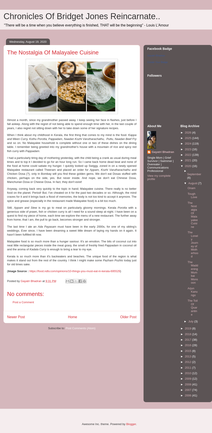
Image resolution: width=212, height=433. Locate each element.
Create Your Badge (157, 62)
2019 (188, 328)
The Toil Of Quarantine (192, 307)
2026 (188, 132)
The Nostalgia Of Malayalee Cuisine (192, 215)
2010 (188, 373)
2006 (188, 395)
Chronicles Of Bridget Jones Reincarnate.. (82, 16)
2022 (188, 154)
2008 (188, 384)
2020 (188, 166)
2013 (188, 356)
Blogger (131, 424)
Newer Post (16, 317)
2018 (188, 334)
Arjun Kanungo (192, 292)
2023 (188, 149)
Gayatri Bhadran (156, 55)
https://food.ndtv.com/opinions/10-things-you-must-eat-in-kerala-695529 (74, 271)
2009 (188, 378)
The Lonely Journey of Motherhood (192, 244)
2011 (188, 367)
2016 (188, 345)
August (193, 183)
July (191, 321)
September (194, 174)
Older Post (128, 317)
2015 (188, 351)
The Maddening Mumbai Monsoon (192, 272)
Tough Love (192, 195)
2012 (188, 362)
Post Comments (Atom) (80, 328)
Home (72, 317)
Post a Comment (23, 302)
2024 (188, 143)
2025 (188, 138)
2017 (188, 339)
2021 (188, 160)
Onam (191, 188)
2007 (188, 390)
